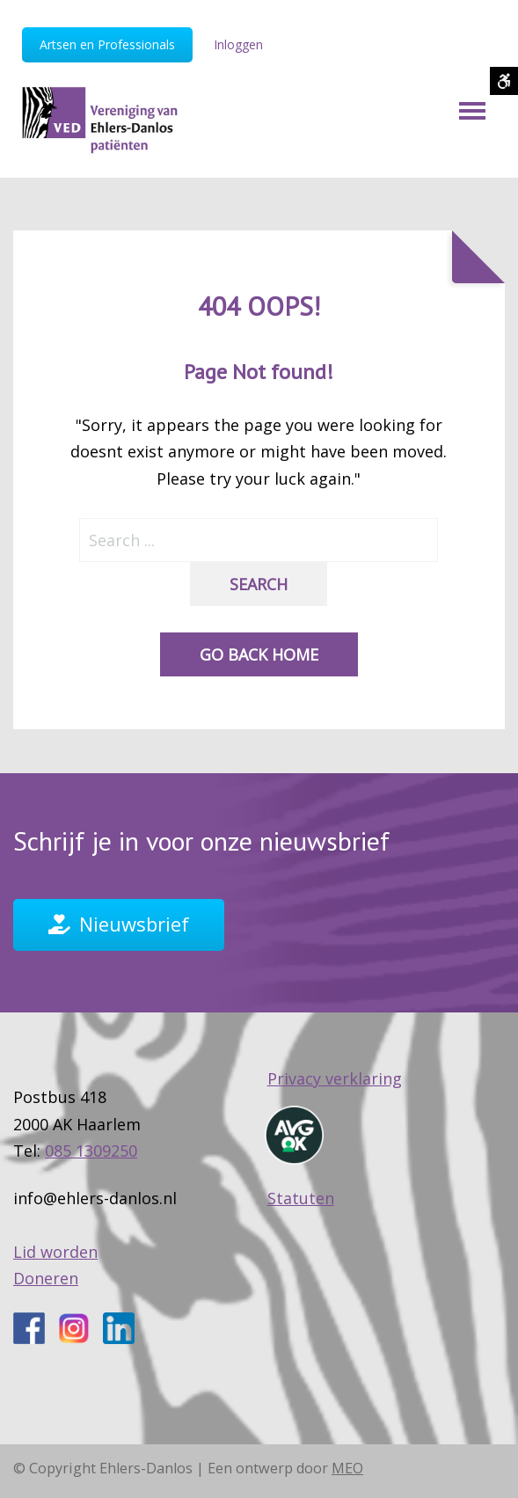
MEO (347, 1473)
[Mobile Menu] (472, 117)
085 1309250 (91, 1155)
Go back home (259, 659)
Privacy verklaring (334, 1082)
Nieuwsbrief (134, 929)
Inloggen (238, 44)
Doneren (45, 1283)
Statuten (300, 1202)
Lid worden (55, 1256)
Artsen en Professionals (107, 44)
